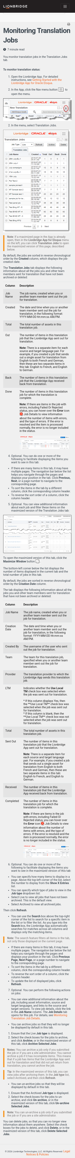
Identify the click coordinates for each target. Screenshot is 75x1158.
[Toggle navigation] (65, 6)
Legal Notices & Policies (48, 1153)
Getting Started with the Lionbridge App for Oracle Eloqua (36, 81)
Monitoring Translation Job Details (39, 1017)
